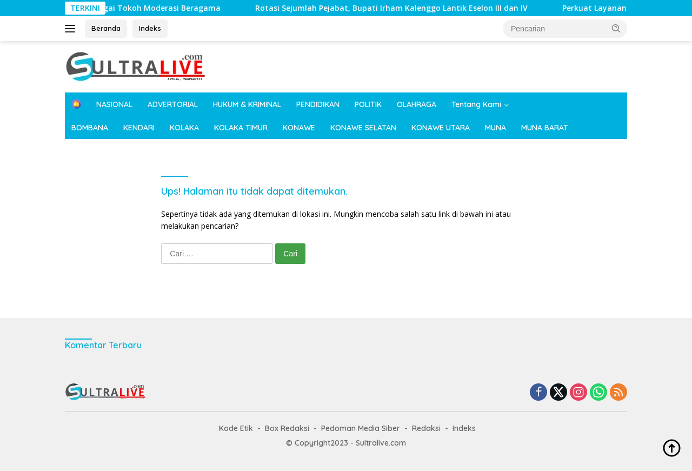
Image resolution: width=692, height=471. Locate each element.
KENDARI (139, 127)
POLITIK (368, 104)
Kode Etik (236, 428)
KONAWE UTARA (440, 127)
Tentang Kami (476, 104)
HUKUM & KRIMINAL (247, 104)
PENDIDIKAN (318, 104)
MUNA (495, 127)
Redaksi (426, 428)
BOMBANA (89, 127)
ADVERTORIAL (173, 104)
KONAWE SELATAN (363, 127)
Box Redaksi (287, 428)
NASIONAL (114, 104)
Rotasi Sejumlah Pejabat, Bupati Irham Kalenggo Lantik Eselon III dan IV (244, 8)
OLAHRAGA (416, 104)
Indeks (150, 28)
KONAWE (299, 127)
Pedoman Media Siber (360, 428)
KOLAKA (184, 127)
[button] (616, 28)
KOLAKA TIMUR (241, 127)
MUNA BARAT (544, 127)
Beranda (106, 28)
